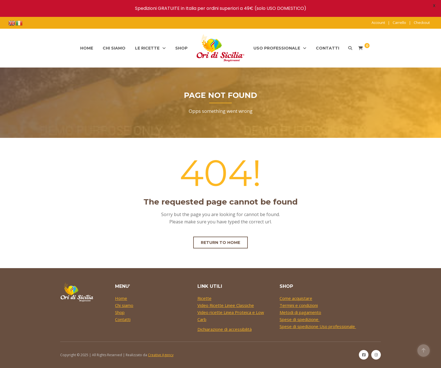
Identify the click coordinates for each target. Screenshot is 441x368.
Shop (181, 48)
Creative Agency (161, 355)
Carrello (399, 22)
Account (378, 22)
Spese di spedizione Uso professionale (318, 326)
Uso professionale (276, 48)
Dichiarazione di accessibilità (224, 329)
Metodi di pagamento (300, 312)
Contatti (327, 48)
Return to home (220, 242)
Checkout (422, 22)
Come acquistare (296, 298)
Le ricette (147, 48)
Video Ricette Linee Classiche (225, 305)
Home (86, 48)
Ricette (204, 298)
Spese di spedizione (300, 319)
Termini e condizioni (299, 305)
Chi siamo (114, 48)
